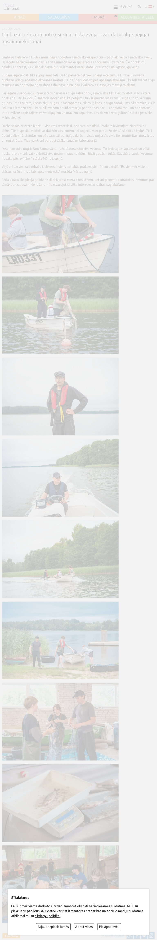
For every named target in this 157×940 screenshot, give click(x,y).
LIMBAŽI (98, 17)
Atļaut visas (84, 927)
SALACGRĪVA (59, 17)
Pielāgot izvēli (109, 927)
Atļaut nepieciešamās (53, 927)
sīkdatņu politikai (47, 916)
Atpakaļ (12, 935)
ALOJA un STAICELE (137, 17)
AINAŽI (20, 17)
